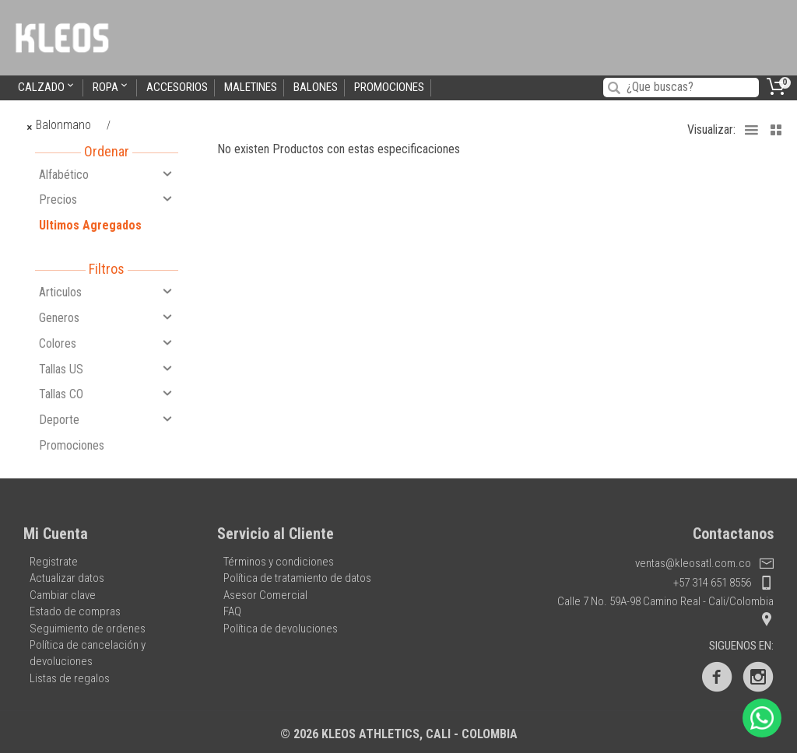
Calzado (47, 86)
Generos (106, 317)
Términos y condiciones (278, 562)
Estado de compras (75, 611)
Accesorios (177, 87)
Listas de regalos (70, 678)
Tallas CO (106, 393)
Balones (315, 87)
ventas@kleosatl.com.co (704, 563)
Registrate (54, 562)
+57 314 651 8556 (723, 583)
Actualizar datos (67, 578)
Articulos (106, 291)
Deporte (106, 419)
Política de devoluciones (280, 629)
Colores (106, 343)
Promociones (389, 87)
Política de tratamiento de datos (297, 578)
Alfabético (106, 174)
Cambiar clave (63, 595)
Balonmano (59, 124)
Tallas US (106, 368)
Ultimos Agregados (90, 225)
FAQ (232, 611)
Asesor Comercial (265, 595)
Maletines (250, 87)
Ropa (111, 86)
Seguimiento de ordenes (88, 629)
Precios (106, 199)
